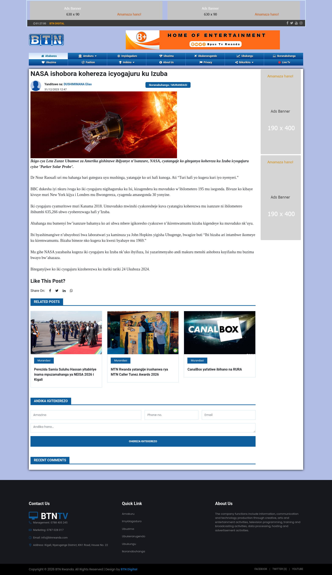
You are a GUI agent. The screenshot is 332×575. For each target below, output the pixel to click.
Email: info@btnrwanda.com (48, 537)
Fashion (88, 62)
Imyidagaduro (127, 56)
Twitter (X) (279, 569)
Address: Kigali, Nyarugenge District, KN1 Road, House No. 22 (68, 545)
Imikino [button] (126, 62)
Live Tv (284, 62)
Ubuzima (166, 56)
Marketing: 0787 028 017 (46, 530)
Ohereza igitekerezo (143, 441)
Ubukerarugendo (205, 56)
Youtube (297, 569)
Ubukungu (245, 56)
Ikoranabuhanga (284, 56)
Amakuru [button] (88, 56)
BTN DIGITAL (57, 23)
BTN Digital (129, 569)
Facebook (261, 569)
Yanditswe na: (68, 84)
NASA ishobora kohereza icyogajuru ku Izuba (98, 74)
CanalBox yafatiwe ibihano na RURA (214, 369)
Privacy (205, 62)
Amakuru (128, 514)
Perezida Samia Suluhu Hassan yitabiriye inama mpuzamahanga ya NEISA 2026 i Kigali (65, 374)
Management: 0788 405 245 (48, 522)
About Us (166, 62)
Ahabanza (49, 56)
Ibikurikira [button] (244, 62)
